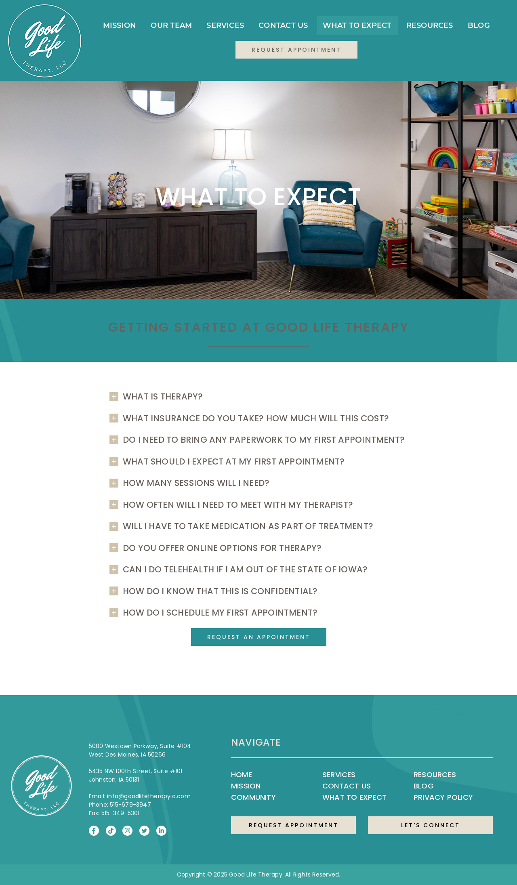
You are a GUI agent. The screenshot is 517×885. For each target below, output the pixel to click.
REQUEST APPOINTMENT (293, 825)
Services (225, 25)
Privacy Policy (443, 797)
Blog (479, 25)
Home (241, 774)
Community (253, 797)
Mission (119, 25)
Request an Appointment (258, 637)
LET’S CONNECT (430, 825)
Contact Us (283, 25)
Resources (429, 25)
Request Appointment (296, 50)
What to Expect (357, 25)
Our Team (171, 25)
